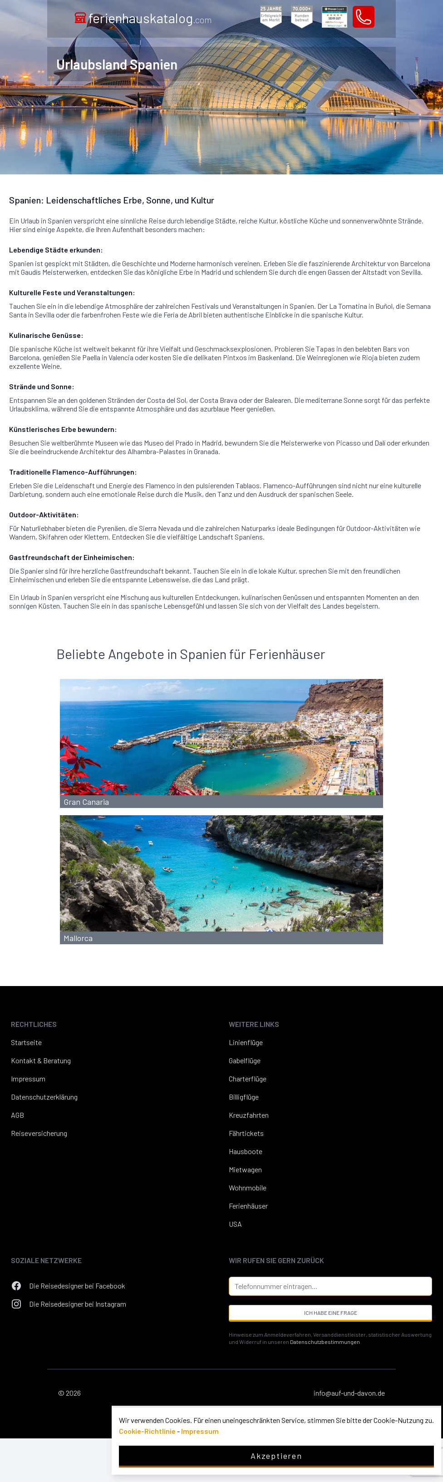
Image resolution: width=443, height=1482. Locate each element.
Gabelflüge (245, 1060)
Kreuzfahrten (249, 1114)
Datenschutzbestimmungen (325, 1341)
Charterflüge (247, 1078)
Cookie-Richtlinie (147, 1431)
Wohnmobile (247, 1187)
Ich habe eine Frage (330, 1312)
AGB (17, 1114)
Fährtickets (246, 1133)
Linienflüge (246, 1042)
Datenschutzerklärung (44, 1096)
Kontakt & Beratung (41, 1060)
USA (235, 1223)
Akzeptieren (276, 1456)
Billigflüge (244, 1096)
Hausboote (245, 1151)
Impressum (28, 1078)
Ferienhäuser (248, 1205)
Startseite (26, 1042)
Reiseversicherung (39, 1133)
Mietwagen (245, 1169)
